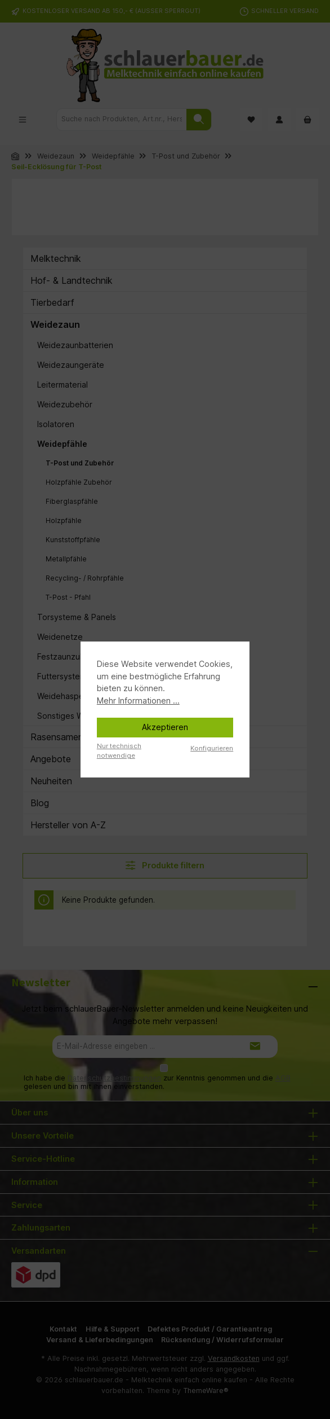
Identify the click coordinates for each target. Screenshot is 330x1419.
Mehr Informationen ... (138, 700)
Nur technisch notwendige (119, 750)
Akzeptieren (165, 727)
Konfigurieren (211, 748)
